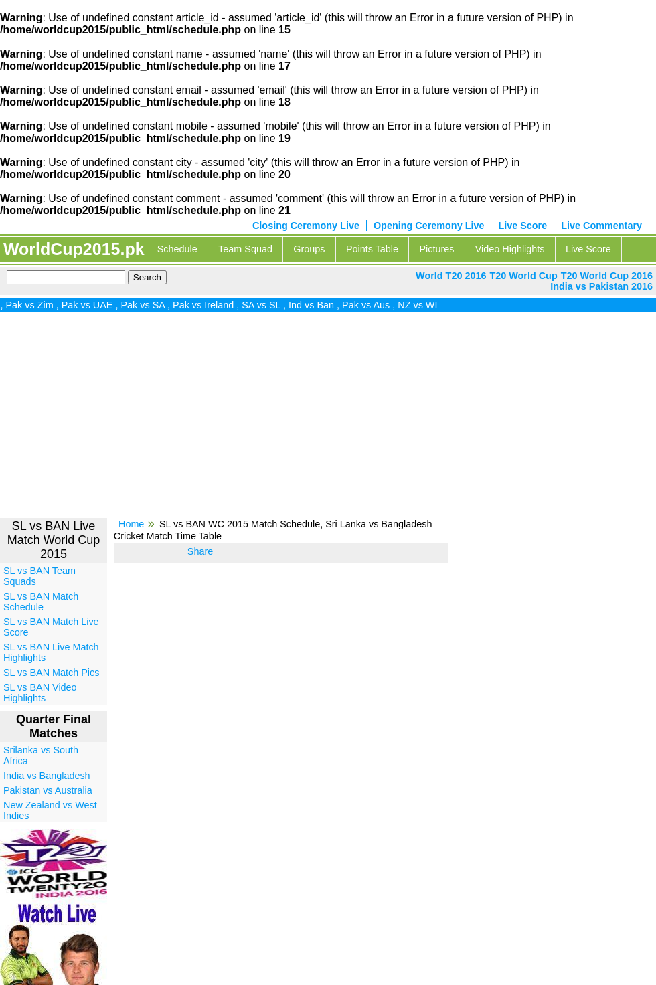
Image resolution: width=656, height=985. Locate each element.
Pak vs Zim (33, 305)
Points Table (372, 249)
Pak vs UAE (90, 305)
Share (200, 551)
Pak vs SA (147, 305)
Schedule (177, 249)
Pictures (436, 249)
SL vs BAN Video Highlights (40, 692)
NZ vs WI (421, 305)
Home (131, 524)
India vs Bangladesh (46, 775)
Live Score (522, 225)
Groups (309, 249)
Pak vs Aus (370, 305)
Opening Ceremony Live (429, 225)
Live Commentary (601, 225)
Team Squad (245, 249)
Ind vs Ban (315, 305)
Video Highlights (510, 249)
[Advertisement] (328, 419)
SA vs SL (265, 305)
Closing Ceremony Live (305, 225)
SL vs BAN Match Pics (51, 672)
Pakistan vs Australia (47, 790)
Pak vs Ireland (207, 305)
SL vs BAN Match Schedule (40, 601)
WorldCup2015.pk (74, 249)
